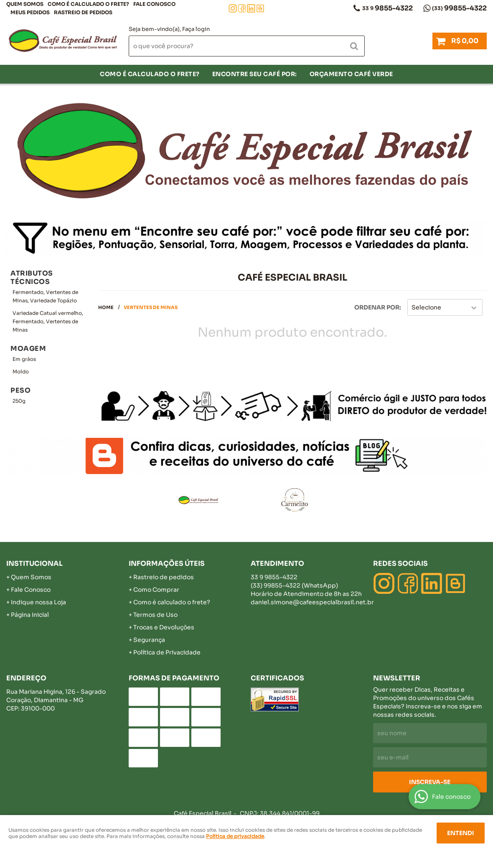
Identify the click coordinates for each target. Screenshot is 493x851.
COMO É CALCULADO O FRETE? (88, 4)
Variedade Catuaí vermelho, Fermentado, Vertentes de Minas (48, 321)
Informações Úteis (167, 563)
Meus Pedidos (30, 12)
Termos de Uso (155, 614)
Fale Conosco (154, 4)
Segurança (149, 640)
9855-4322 (387, 8)
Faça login (196, 29)
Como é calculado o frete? (171, 602)
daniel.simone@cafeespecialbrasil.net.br (312, 602)
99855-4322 (459, 8)
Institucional (34, 563)
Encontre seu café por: (254, 74)
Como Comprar (156, 589)
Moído (21, 371)
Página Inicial (30, 614)
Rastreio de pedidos (83, 12)
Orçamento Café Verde (351, 74)
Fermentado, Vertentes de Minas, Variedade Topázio (45, 296)
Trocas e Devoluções (163, 627)
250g (19, 401)
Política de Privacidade (167, 652)
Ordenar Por (376, 307)
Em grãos (24, 359)
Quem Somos (24, 4)
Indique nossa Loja (38, 602)
